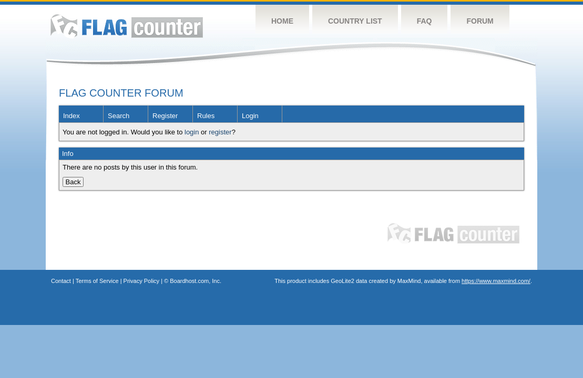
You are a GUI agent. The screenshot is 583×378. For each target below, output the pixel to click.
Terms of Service (97, 281)
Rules (205, 116)
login (192, 132)
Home (282, 21)
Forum (479, 21)
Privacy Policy (141, 281)
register (220, 132)
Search (118, 116)
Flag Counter (126, 26)
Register (165, 116)
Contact (61, 281)
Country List (355, 21)
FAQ (424, 21)
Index (71, 116)
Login (250, 116)
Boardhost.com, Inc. (195, 281)
